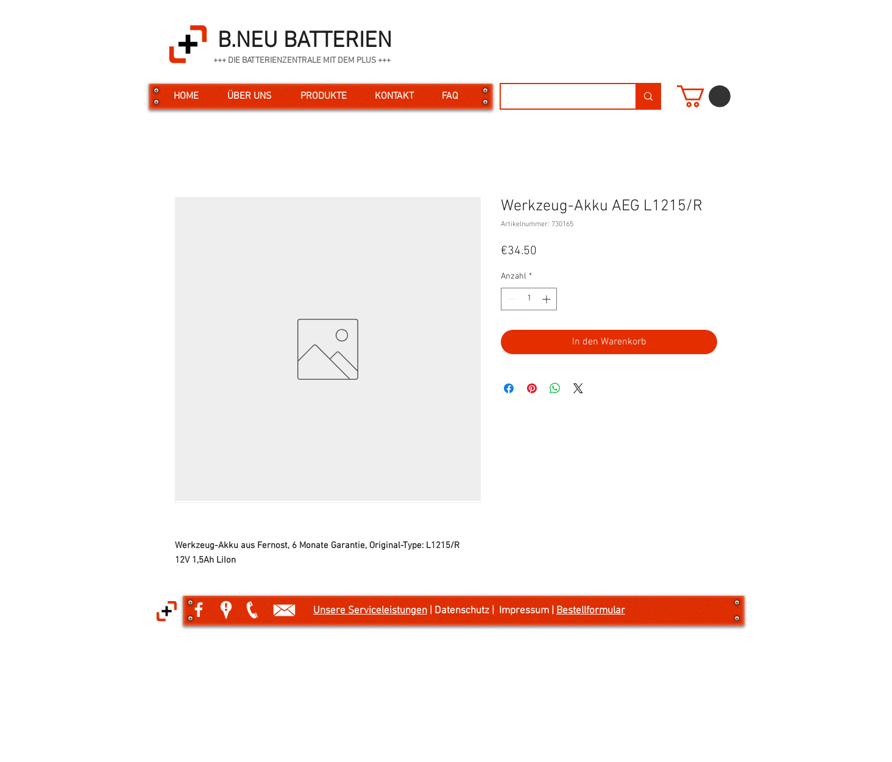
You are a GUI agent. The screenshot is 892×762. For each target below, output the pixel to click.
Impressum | (527, 611)
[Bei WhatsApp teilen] (555, 388)
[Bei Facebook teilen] (508, 388)
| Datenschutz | (463, 611)
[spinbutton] (529, 299)
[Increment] (547, 299)
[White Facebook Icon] (198, 609)
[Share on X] (578, 388)
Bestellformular (590, 611)
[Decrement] (510, 299)
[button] (704, 96)
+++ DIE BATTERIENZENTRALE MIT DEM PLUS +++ (302, 60)
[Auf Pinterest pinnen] (532, 388)
